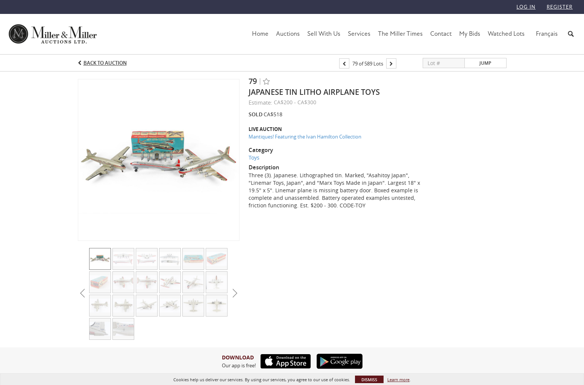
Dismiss (369, 379)
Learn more (398, 379)
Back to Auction (105, 62)
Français (547, 34)
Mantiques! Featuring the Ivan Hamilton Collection (305, 136)
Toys (254, 157)
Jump (485, 63)
